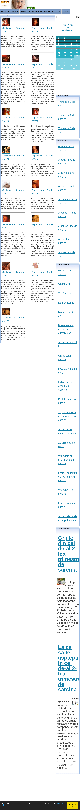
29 (59, 59)
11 (71, 44)
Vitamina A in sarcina (65, 492)
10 (65, 44)
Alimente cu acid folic (67, 344)
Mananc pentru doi (66, 314)
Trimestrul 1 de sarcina (66, 103)
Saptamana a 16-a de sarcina (42, 62)
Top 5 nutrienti (66, 293)
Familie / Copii (43, 11)
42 (74, 68)
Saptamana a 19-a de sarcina (13, 153)
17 (59, 50)
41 (62, 68)
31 (71, 59)
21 (59, 53)
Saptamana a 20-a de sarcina (42, 153)
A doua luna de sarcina (66, 161)
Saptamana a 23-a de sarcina (13, 222)
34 (65, 62)
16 (77, 47)
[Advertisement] (68, 82)
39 (71, 65)
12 (77, 44)
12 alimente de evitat (66, 444)
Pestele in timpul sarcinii (67, 370)
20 (77, 50)
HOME (77, 12)
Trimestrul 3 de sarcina (66, 130)
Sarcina (24, 11)
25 (59, 56)
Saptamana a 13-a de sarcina (13, 25)
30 (65, 59)
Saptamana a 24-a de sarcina (42, 222)
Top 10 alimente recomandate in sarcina (67, 416)
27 (71, 56)
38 (65, 65)
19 (71, 50)
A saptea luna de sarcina (67, 227)
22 (65, 53)
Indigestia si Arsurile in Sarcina (65, 386)
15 (71, 47)
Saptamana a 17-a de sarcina (13, 115)
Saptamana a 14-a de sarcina (42, 25)
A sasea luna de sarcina (67, 214)
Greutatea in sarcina (65, 272)
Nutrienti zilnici (66, 302)
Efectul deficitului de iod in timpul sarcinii (67, 477)
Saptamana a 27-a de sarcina (13, 315)
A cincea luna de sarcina (67, 201)
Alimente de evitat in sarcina (67, 431)
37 (59, 65)
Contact (66, 11)
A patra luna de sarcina (66, 188)
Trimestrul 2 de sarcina (66, 117)
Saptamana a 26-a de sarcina (42, 269)
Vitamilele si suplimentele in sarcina (66, 460)
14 (65, 47)
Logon (70, 12)
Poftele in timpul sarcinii (67, 401)
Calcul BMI (64, 283)
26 (65, 56)
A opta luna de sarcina (66, 241)
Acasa (3, 11)
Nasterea (32, 11)
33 (59, 62)
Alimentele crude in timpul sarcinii (67, 518)
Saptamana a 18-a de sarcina (42, 115)
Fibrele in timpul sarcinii (67, 505)
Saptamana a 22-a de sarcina (42, 187)
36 (77, 62)
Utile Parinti (55, 11)
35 (71, 62)
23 (71, 53)
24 (77, 53)
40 (77, 65)
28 (77, 56)
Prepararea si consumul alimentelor (65, 329)
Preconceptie (13, 11)
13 (59, 47)
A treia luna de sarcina (66, 175)
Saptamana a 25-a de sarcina (13, 269)
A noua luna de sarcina (66, 254)
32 (77, 59)
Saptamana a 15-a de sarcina (13, 62)
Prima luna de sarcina (66, 148)
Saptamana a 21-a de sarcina (13, 187)
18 (65, 50)
